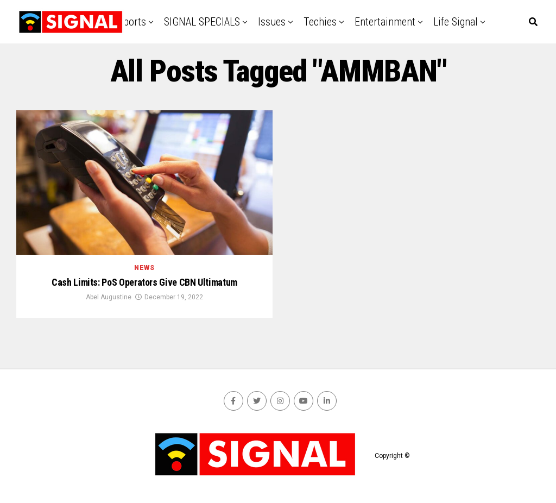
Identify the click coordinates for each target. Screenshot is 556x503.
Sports (132, 21)
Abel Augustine (108, 297)
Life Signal (455, 21)
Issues (272, 21)
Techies (320, 21)
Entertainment (385, 21)
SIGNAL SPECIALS (202, 21)
